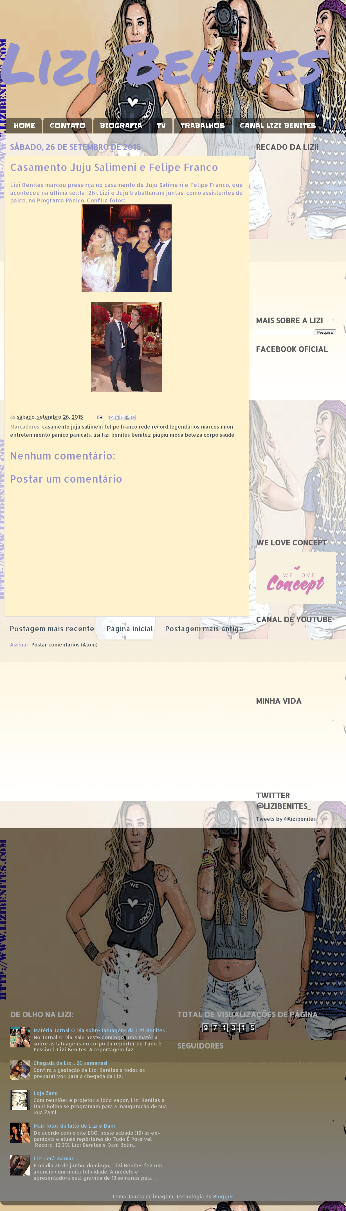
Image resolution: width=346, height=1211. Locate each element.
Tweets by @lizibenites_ (287, 818)
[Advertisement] (296, 271)
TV (161, 125)
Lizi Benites (161, 61)
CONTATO (67, 125)
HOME (24, 125)
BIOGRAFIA (121, 125)
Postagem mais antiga (204, 628)
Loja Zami (45, 1093)
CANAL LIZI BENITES (278, 125)
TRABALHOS (203, 125)
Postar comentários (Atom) (64, 644)
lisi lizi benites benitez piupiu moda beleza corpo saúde (163, 434)
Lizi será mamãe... (55, 1158)
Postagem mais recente (52, 628)
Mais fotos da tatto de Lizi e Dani (74, 1125)
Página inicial (130, 628)
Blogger (223, 1196)
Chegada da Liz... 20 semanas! (70, 1063)
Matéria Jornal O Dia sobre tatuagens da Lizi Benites (99, 1030)
